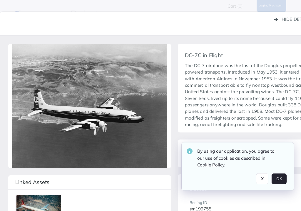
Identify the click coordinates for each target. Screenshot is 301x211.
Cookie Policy (210, 167)
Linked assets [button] (32, 182)
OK (279, 181)
